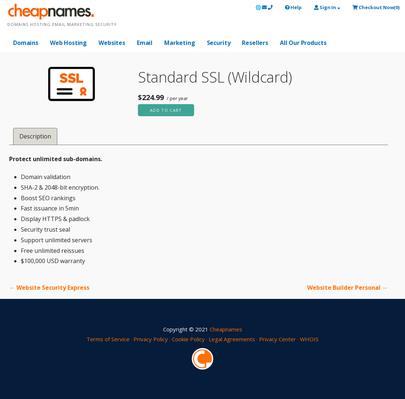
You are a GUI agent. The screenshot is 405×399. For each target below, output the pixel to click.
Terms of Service (108, 339)
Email (145, 43)
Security (219, 43)
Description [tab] (35, 136)
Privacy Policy (151, 339)
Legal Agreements (232, 339)
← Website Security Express (49, 288)
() (376, 7)
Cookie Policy (188, 339)
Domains (25, 43)
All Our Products (303, 43)
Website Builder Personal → (347, 288)
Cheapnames (226, 329)
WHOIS (309, 339)
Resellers (255, 43)
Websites (112, 43)
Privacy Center (277, 339)
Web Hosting (68, 43)
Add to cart (166, 110)
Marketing (179, 43)
